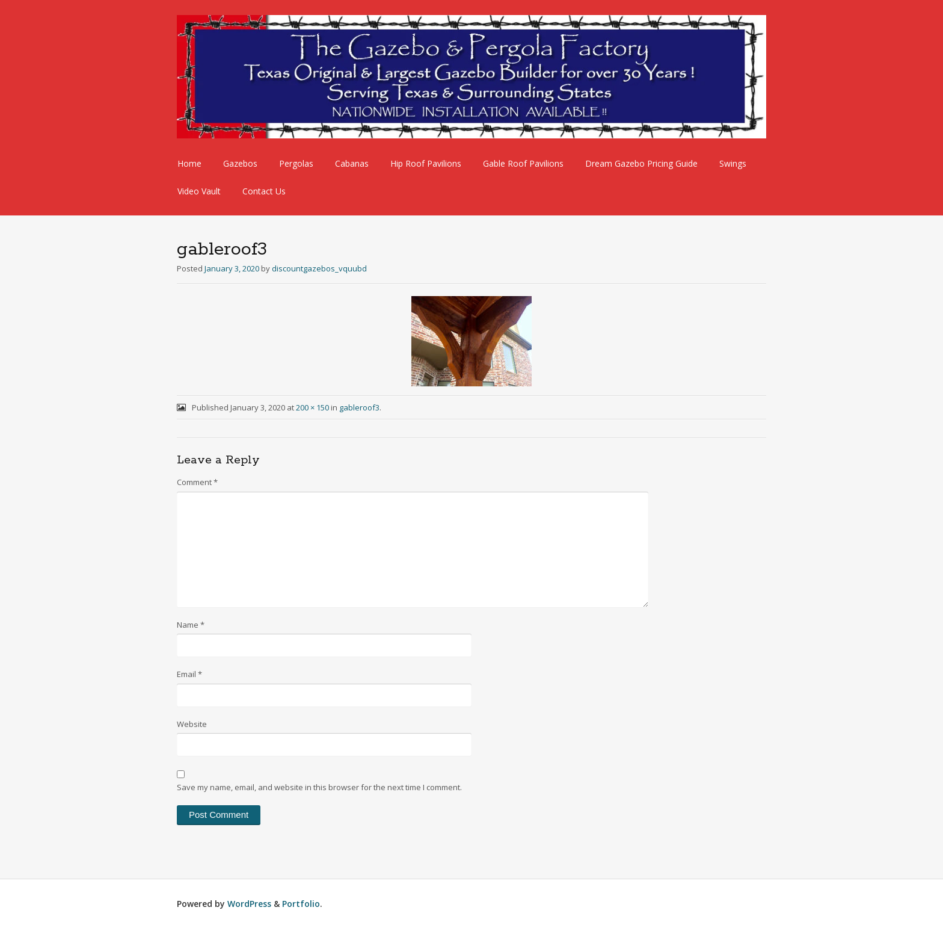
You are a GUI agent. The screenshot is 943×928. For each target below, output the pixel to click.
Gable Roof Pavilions (523, 163)
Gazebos (240, 163)
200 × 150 (312, 407)
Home (189, 163)
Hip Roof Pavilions (425, 163)
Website (192, 724)
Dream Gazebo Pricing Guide (641, 163)
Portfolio (301, 903)
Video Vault (199, 191)
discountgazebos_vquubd (319, 268)
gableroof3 (359, 407)
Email (189, 674)
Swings (732, 163)
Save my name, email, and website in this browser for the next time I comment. (319, 787)
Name (190, 624)
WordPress (249, 903)
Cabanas (352, 163)
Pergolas (296, 163)
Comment (197, 482)
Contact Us (264, 191)
